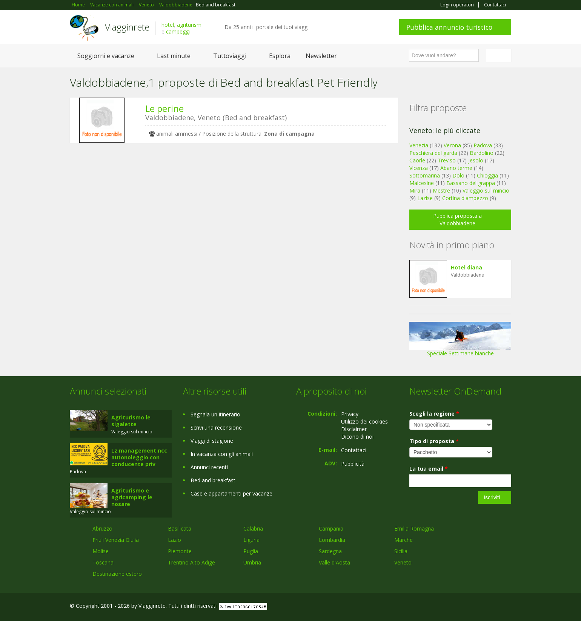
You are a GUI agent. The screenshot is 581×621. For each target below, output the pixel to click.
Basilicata (179, 528)
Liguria (251, 539)
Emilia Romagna (414, 528)
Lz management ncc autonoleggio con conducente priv (139, 457)
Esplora (279, 56)
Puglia (250, 551)
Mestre (441, 190)
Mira (414, 190)
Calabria (253, 528)
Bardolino (481, 152)
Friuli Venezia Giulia (115, 539)
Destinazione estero (117, 573)
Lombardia (332, 539)
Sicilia (400, 551)
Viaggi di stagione (212, 440)
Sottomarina (424, 175)
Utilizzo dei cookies (364, 421)
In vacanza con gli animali (222, 453)
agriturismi (190, 24)
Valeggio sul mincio (486, 190)
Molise (100, 551)
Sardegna (330, 551)
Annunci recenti (209, 467)
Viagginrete (127, 27)
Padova (482, 145)
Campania (331, 528)
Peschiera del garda (433, 152)
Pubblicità (352, 463)
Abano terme (456, 167)
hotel (167, 24)
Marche (403, 539)
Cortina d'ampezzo (465, 198)
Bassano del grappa (470, 183)
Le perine (164, 108)
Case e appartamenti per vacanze (231, 493)
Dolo (458, 175)
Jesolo (475, 160)
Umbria (252, 562)
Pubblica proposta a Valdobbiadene (457, 219)
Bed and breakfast (213, 480)
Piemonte (180, 551)
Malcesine (421, 183)
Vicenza (418, 167)
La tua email (428, 468)
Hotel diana (466, 267)
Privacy (349, 414)
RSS (507, 607)
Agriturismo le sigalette (131, 421)
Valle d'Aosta (334, 562)
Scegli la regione (434, 413)
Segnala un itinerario (215, 414)
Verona (452, 145)
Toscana (103, 562)
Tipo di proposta (434, 441)
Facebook (454, 607)
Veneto (403, 562)
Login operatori (457, 5)
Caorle (417, 160)
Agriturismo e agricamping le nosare (131, 497)
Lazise (425, 198)
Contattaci (495, 5)
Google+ (471, 607)
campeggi (178, 31)
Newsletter (321, 56)
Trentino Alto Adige (191, 562)
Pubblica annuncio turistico (449, 27)
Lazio (174, 539)
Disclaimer (354, 429)
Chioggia (487, 175)
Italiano (500, 55)
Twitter (489, 607)
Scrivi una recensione (216, 427)
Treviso (447, 160)
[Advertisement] (228, 207)
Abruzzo (102, 528)
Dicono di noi (357, 436)
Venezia (418, 145)
